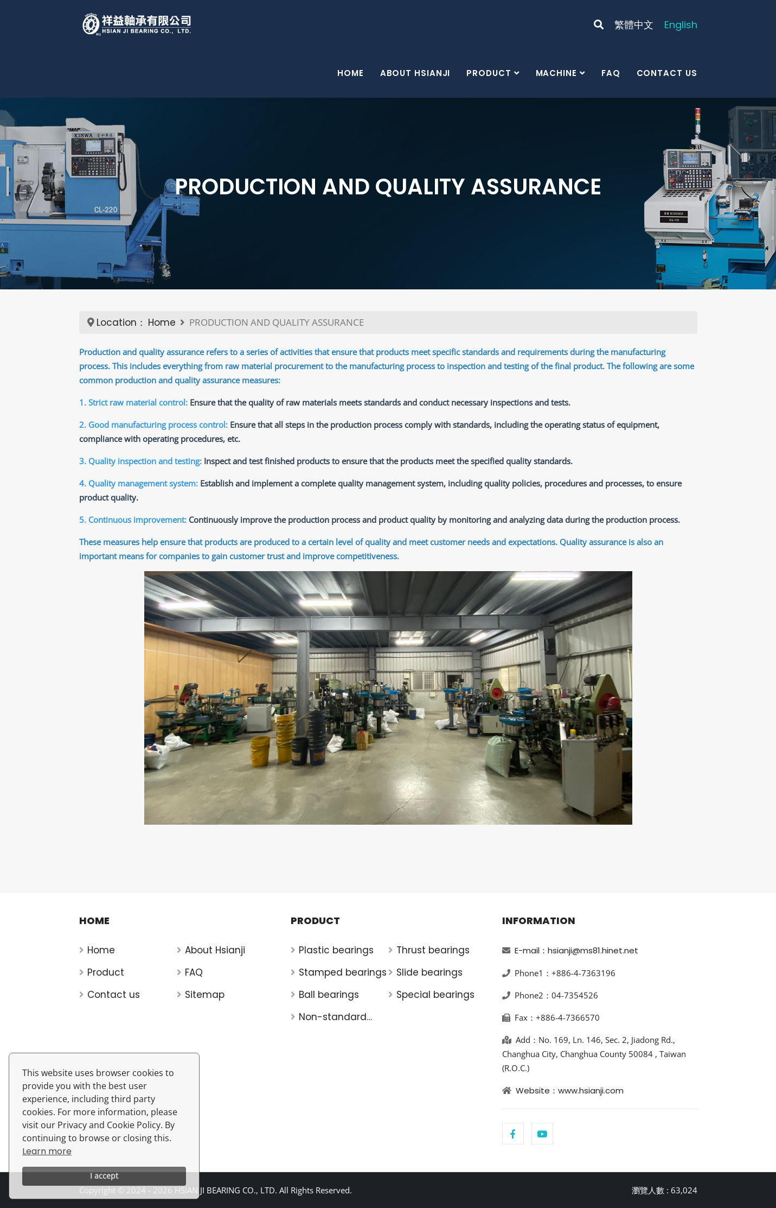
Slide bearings (429, 972)
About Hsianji (415, 73)
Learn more (47, 1151)
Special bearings (435, 994)
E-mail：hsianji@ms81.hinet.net (576, 950)
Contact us (667, 73)
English (680, 24)
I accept (104, 1176)
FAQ (610, 73)
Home (350, 73)
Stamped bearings (343, 972)
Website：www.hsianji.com (570, 1090)
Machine (556, 73)
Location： (121, 322)
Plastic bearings (336, 950)
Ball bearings (329, 994)
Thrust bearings (433, 950)
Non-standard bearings (333, 1017)
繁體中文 (633, 24)
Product (488, 73)
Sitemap (205, 994)
